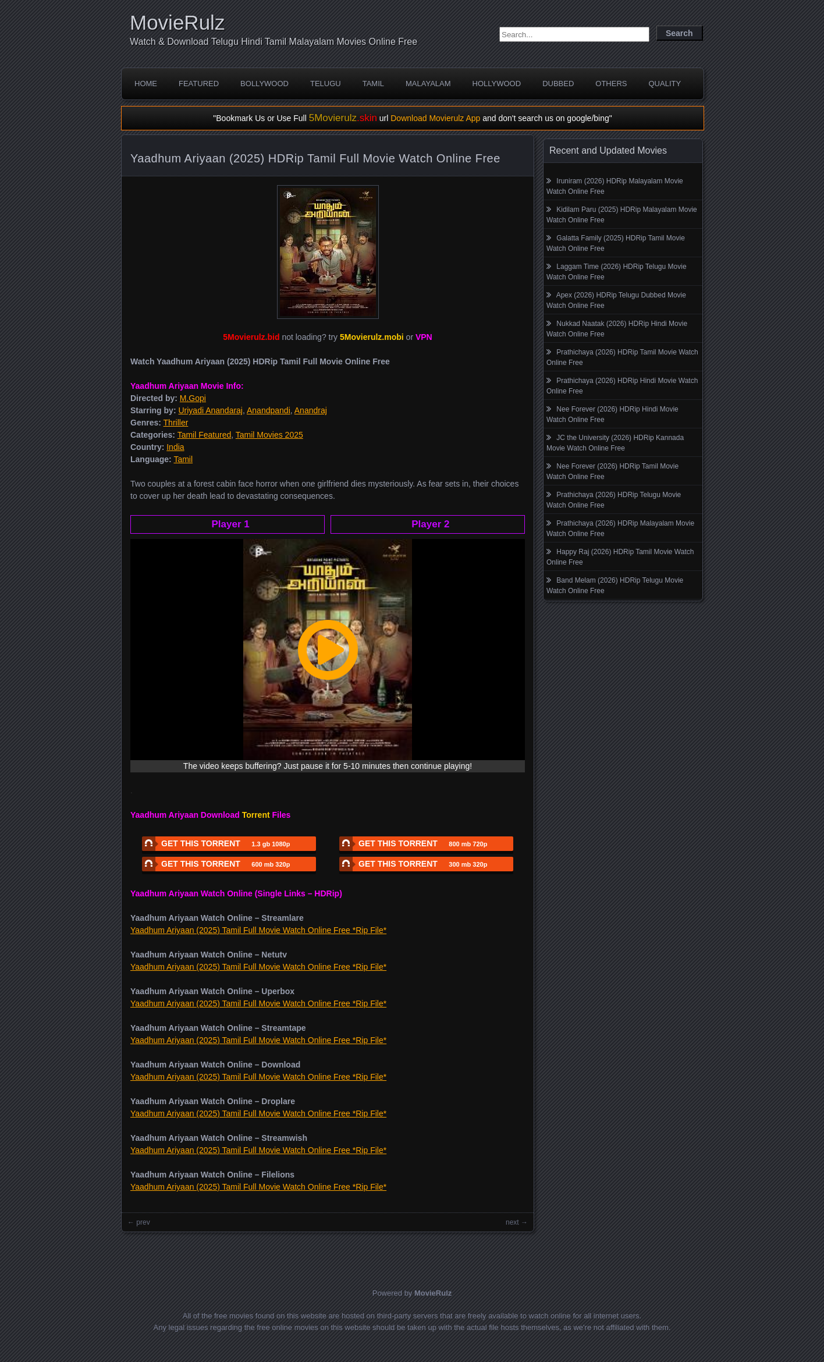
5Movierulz (343, 117)
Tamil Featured (204, 434)
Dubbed (558, 83)
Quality (664, 83)
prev (143, 1222)
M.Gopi (193, 398)
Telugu (325, 83)
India (175, 447)
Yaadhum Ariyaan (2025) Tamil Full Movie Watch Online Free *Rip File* (258, 930)
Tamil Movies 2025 (269, 434)
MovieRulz (177, 22)
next (512, 1222)
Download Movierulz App (435, 118)
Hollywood (497, 83)
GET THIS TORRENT (216, 843)
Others (611, 83)
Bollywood (264, 83)
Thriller (176, 422)
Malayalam (428, 83)
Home (145, 83)
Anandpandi (268, 410)
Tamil (373, 83)
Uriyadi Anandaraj (210, 410)
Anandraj (310, 410)
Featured (199, 83)
